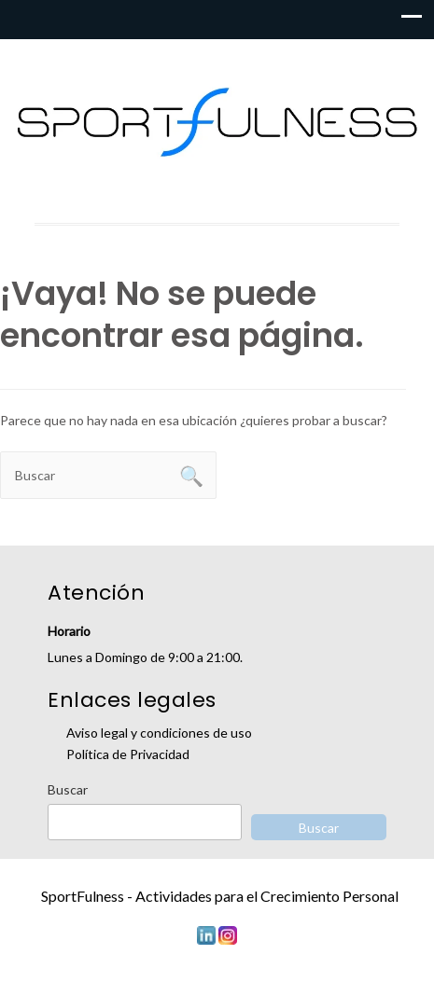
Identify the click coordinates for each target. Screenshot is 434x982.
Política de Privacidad (127, 754)
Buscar (68, 789)
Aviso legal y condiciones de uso (159, 732)
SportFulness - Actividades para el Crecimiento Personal (220, 896)
